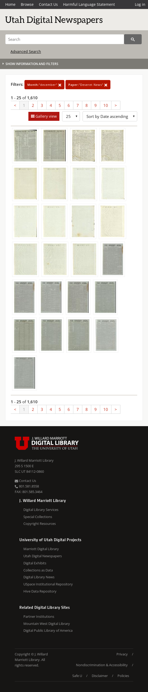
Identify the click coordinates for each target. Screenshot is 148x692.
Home (10, 4)
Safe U (77, 675)
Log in (140, 4)
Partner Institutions (38, 616)
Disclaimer (100, 675)
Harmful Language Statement (89, 4)
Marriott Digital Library (41, 548)
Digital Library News (38, 577)
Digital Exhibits (34, 563)
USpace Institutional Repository (48, 584)
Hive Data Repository (40, 591)
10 (105, 105)
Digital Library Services (40, 509)
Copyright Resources (39, 523)
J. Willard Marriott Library (34, 460)
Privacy (122, 654)
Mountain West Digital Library (46, 623)
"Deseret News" (88, 85)
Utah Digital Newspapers (42, 556)
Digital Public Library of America (48, 630)
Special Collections (37, 516)
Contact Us (48, 4)
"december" (44, 85)
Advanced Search (26, 51)
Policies (123, 675)
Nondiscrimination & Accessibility (102, 665)
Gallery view (45, 116)
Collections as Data (38, 570)
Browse (27, 4)
